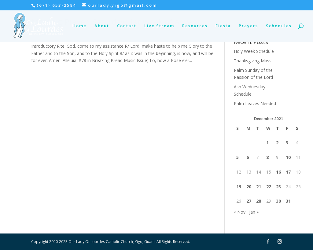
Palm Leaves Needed (255, 103)
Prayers (248, 26)
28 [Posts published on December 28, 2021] (258, 201)
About (101, 26)
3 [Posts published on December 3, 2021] (287, 142)
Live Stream (159, 26)
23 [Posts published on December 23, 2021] (278, 186)
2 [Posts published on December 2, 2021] (277, 142)
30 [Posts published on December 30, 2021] (278, 201)
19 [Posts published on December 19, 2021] (238, 186)
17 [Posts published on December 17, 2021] (288, 172)
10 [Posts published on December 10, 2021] (288, 157)
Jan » (254, 212)
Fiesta (223, 26)
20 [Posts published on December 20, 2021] (248, 186)
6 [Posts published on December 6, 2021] (247, 157)
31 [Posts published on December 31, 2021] (288, 201)
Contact (126, 26)
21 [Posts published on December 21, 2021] (258, 186)
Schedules (279, 26)
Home (79, 26)
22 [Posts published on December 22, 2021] (268, 186)
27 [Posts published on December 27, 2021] (248, 201)
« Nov (239, 212)
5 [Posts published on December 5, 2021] (237, 157)
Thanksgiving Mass (252, 61)
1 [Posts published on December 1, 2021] (267, 142)
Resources (195, 26)
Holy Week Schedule (254, 51)
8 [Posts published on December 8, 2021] (267, 157)
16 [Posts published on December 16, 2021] (278, 172)
